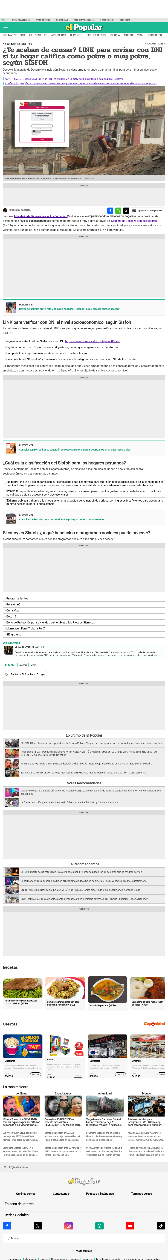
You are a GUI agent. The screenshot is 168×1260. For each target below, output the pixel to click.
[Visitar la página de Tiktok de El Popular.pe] (161, 1225)
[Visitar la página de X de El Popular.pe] (38, 1225)
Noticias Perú (24, 43)
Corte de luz (62, 20)
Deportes (76, 35)
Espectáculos (38, 35)
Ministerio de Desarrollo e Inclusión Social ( (41, 216)
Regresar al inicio (16, 1167)
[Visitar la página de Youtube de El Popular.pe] (130, 1225)
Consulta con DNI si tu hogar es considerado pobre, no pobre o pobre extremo (61, 519)
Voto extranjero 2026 (84, 20)
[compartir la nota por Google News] (147, 210)
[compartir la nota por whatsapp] (118, 210)
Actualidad (58, 35)
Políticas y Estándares (100, 1193)
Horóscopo (125, 20)
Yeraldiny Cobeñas (16, 210)
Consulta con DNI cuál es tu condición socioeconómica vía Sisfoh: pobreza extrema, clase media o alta (74, 449)
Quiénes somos (25, 1193)
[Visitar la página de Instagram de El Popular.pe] (68, 1225)
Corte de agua (107, 20)
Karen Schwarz (43, 20)
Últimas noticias (14, 35)
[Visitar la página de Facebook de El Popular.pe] (7, 1225)
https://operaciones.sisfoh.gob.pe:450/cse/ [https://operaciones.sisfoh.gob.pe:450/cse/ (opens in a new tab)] (92, 341)
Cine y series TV (96, 35)
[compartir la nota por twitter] (126, 210)
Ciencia (115, 35)
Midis (33, 665)
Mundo (128, 35)
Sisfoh (23, 665)
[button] (6, 27)
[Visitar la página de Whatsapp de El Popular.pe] (99, 1225)
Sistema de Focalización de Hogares (134, 221)
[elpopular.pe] (84, 31)
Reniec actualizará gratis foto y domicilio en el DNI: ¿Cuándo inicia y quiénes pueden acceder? (69, 309)
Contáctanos (61, 1193)
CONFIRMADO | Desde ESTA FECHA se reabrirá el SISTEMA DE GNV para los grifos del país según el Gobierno (64, 78)
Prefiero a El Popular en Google (28, 674)
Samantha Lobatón (21, 20)
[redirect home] (84, 1182)
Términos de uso (141, 1193)
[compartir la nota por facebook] (110, 210)
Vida (140, 35)
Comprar (35, 1074)
